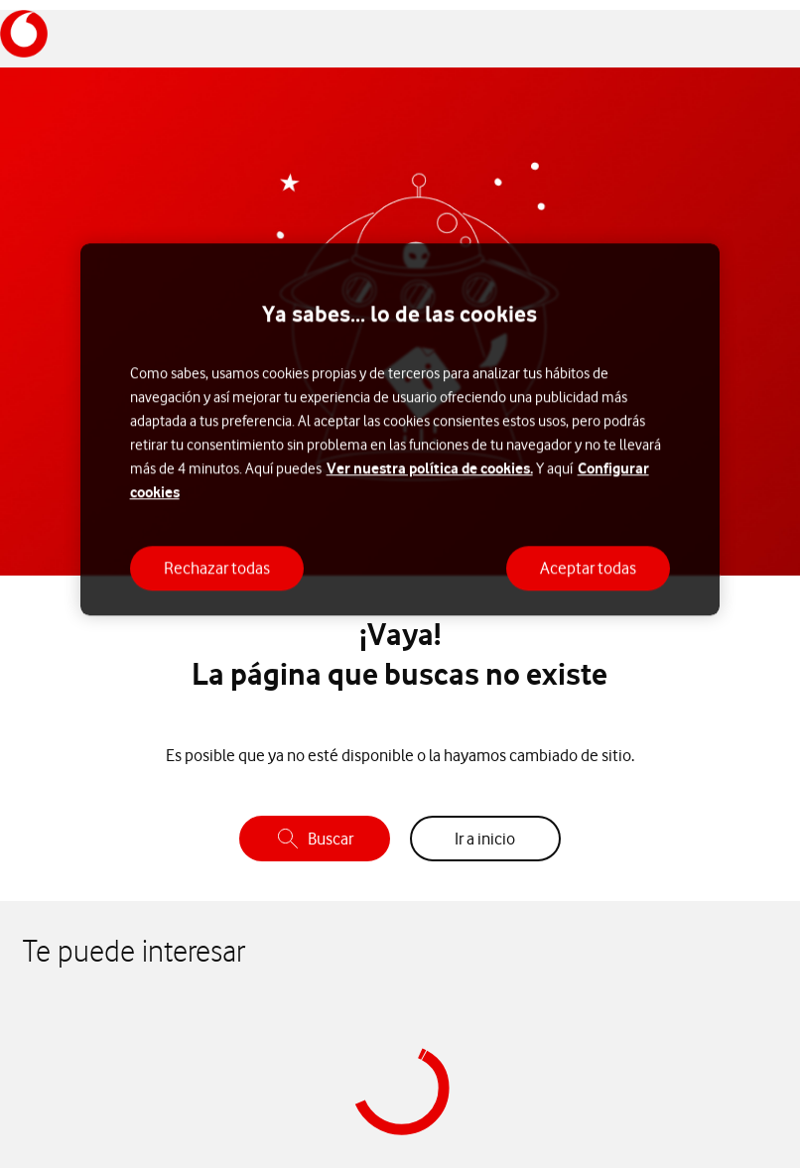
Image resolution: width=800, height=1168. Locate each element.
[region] (400, 430)
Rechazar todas (217, 568)
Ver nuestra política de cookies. (430, 467)
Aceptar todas (588, 568)
